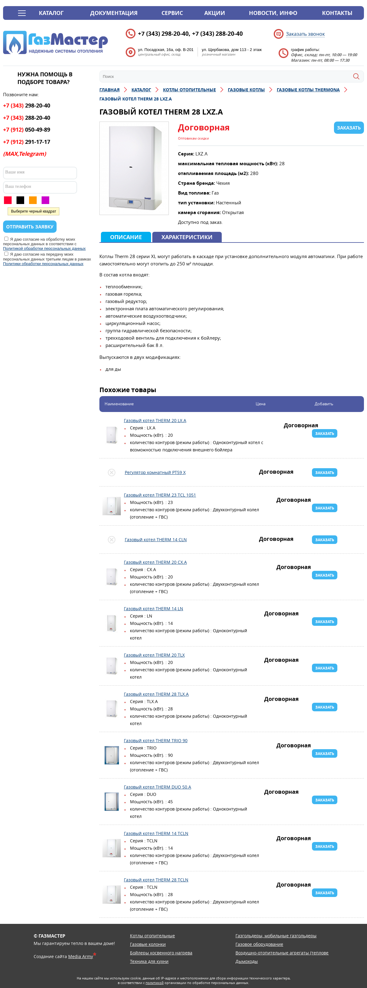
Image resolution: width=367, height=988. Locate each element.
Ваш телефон (18, 186)
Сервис (172, 13)
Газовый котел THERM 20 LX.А (111, 435)
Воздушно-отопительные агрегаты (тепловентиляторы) (294, 953)
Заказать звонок (305, 34)
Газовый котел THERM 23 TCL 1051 (111, 506)
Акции (214, 13)
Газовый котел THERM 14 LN (111, 623)
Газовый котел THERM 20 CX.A (111, 577)
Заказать (324, 433)
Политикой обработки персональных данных (44, 248)
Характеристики (187, 237)
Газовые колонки (148, 944)
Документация (114, 13)
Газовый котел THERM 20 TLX (111, 666)
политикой (155, 982)
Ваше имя (14, 172)
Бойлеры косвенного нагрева (161, 953)
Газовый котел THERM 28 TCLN (111, 894)
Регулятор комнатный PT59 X (111, 472)
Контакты (337, 13)
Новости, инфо (273, 13)
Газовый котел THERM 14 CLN (111, 539)
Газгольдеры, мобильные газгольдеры (276, 936)
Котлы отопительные (152, 936)
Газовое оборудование (259, 944)
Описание (126, 237)
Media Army (80, 956)
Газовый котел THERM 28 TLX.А (111, 709)
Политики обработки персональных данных (43, 263)
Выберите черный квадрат (33, 211)
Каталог (51, 13)
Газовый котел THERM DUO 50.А (111, 802)
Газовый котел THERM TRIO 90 (111, 755)
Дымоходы (246, 961)
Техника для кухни (149, 961)
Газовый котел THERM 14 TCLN (111, 848)
